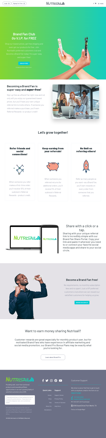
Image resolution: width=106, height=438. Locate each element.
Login (7, 3)
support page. (76, 393)
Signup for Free (19, 3)
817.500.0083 (77, 397)
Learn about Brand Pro (53, 357)
